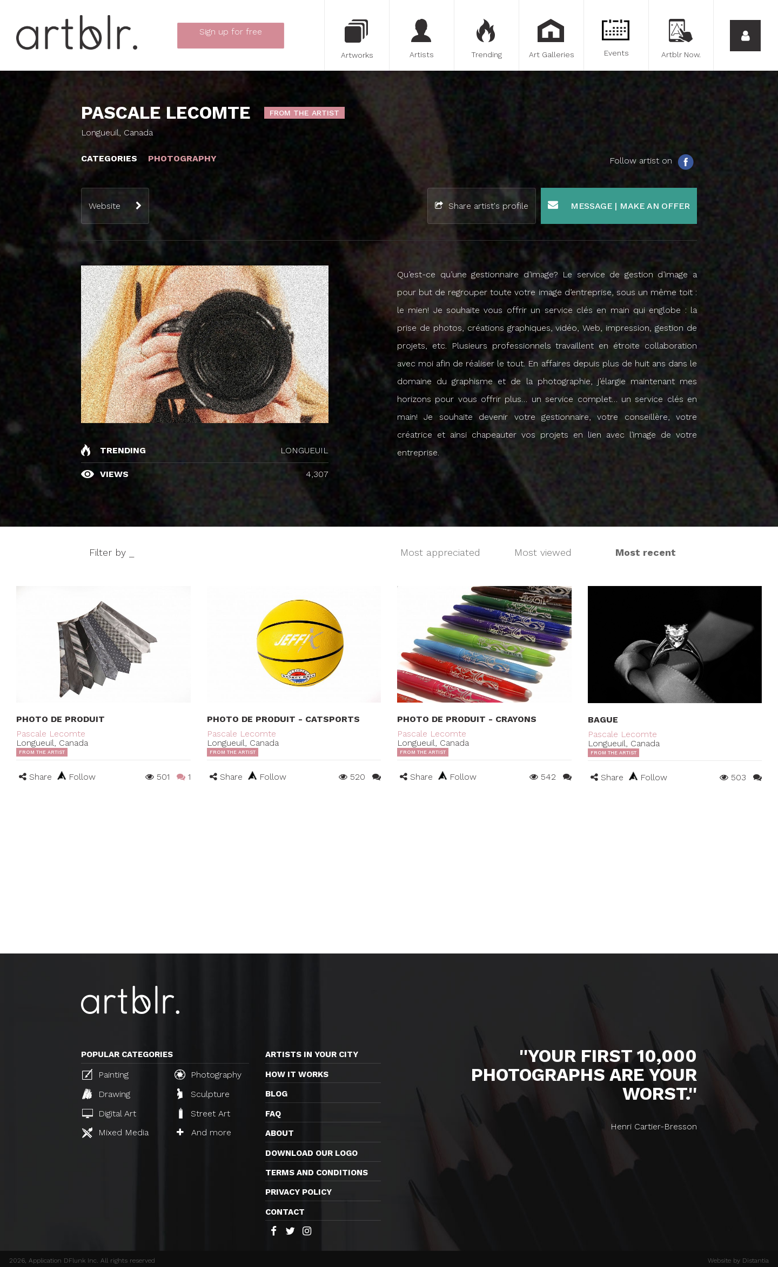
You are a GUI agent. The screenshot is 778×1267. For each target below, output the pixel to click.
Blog (276, 1094)
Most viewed (543, 552)
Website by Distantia (738, 1260)
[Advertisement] (389, 872)
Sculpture (203, 1093)
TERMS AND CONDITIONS (316, 1172)
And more (204, 1132)
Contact (285, 1212)
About (279, 1133)
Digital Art (109, 1113)
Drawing (106, 1093)
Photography (208, 1074)
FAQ (273, 1114)
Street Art (203, 1113)
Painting (105, 1074)
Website (104, 206)
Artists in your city (311, 1054)
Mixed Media (115, 1132)
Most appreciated (440, 552)
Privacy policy (298, 1192)
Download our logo (311, 1153)
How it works (296, 1074)
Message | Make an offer (619, 205)
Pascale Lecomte (50, 733)
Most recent (645, 552)
